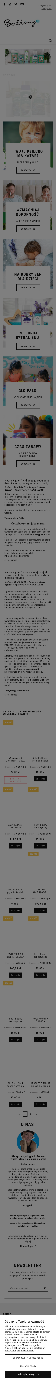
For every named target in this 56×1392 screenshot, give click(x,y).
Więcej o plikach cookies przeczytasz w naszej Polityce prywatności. (25, 1349)
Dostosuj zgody (28, 1366)
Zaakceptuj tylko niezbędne (28, 1357)
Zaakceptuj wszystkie (28, 1374)
